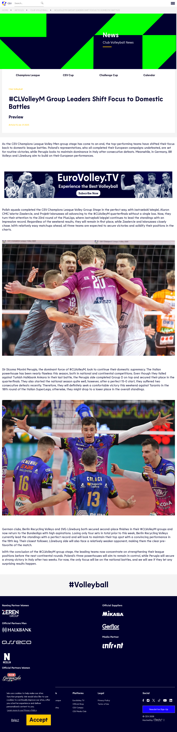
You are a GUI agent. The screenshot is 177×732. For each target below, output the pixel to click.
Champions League (28, 75)
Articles (19, 10)
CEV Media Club (79, 711)
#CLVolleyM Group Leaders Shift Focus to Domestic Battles (87, 10)
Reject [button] (15, 720)
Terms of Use (103, 704)
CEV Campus (78, 707)
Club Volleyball (39, 10)
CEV (7, 3)
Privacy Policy (104, 700)
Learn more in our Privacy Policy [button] (22, 710)
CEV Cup (68, 75)
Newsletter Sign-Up (158, 709)
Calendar (149, 75)
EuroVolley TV (78, 700)
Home (5, 10)
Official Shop (78, 704)
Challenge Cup (108, 75)
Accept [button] (38, 719)
